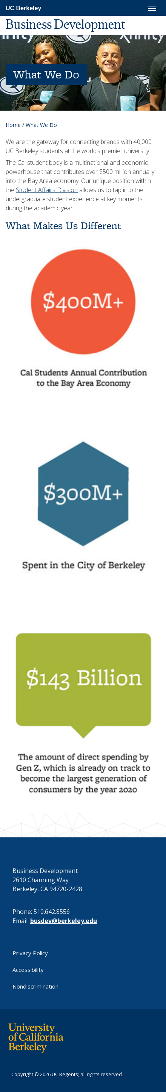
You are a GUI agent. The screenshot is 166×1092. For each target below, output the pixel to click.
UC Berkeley (23, 8)
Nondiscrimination (35, 986)
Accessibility (28, 969)
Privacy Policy (30, 953)
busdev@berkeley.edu (63, 921)
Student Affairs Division (47, 190)
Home (13, 124)
